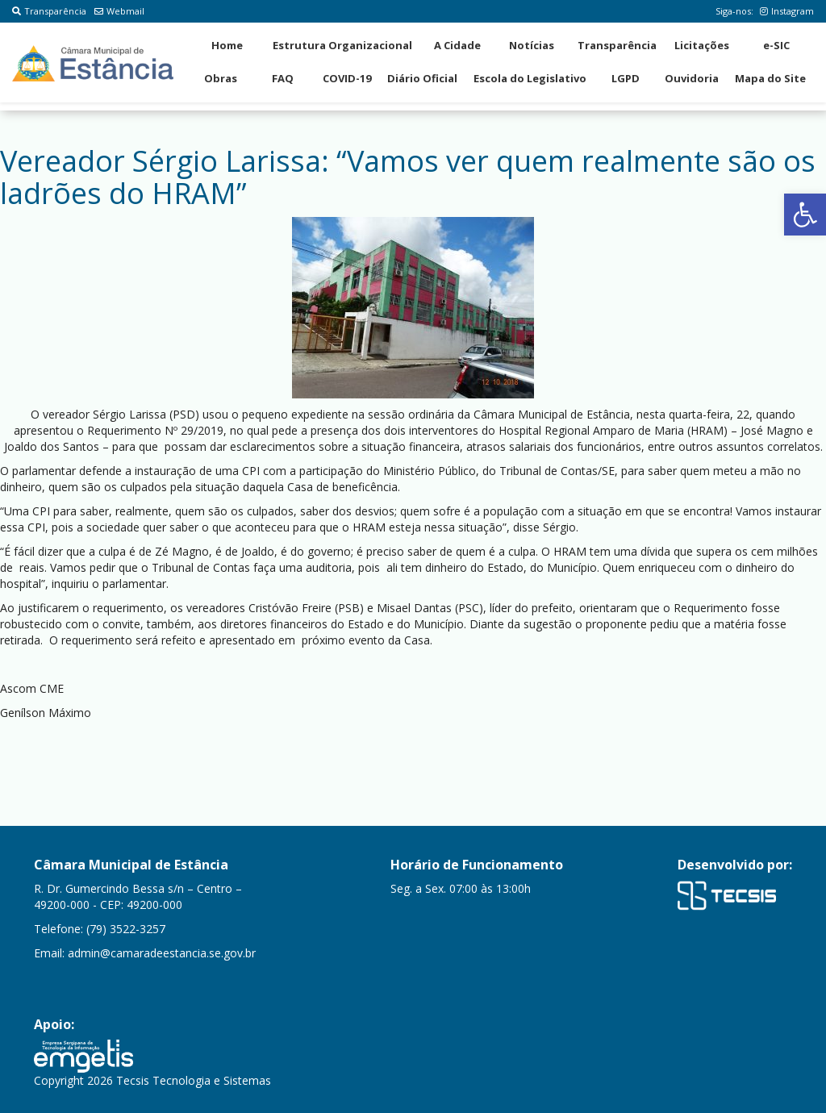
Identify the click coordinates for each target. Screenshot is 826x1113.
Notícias (531, 45)
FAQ (283, 78)
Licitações (701, 45)
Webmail (119, 11)
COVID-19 (347, 78)
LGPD (625, 78)
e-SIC (776, 45)
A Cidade (457, 45)
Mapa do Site (770, 78)
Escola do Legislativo (529, 78)
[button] (805, 215)
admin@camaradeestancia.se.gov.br (162, 953)
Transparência (49, 11)
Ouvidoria (692, 78)
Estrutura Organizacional (342, 45)
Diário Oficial (422, 78)
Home (227, 45)
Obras (220, 78)
